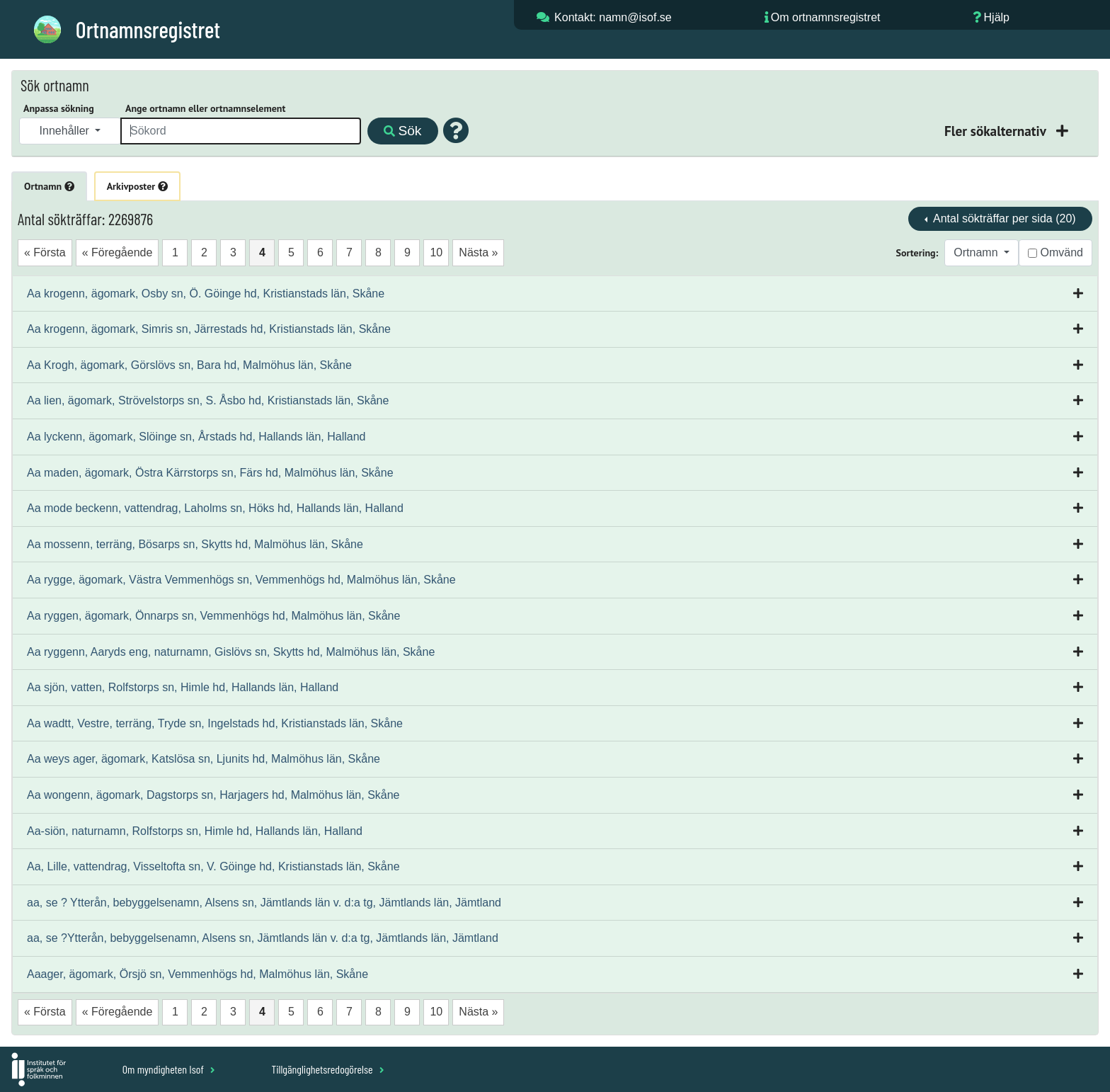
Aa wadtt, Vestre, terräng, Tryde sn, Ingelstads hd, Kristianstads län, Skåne (215, 723)
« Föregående (117, 252)
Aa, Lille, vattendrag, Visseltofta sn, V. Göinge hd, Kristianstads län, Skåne (213, 866)
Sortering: (917, 252)
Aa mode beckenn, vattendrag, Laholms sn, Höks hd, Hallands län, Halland (215, 508)
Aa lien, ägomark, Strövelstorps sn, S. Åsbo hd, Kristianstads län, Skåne (208, 400)
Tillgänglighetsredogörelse (327, 1069)
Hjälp (996, 17)
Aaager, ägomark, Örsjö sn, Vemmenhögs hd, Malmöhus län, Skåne (197, 974)
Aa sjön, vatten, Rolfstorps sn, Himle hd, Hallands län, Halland (182, 687)
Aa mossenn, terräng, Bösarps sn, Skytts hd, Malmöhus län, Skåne (195, 544)
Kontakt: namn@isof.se (613, 17)
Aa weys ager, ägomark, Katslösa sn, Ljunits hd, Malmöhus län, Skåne (203, 759)
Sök (402, 130)
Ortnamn (49, 186)
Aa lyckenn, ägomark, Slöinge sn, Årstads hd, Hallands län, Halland (196, 437)
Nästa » (478, 252)
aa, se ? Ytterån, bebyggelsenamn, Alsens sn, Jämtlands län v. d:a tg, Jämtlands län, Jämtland (264, 903)
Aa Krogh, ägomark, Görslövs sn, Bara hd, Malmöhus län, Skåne (189, 365)
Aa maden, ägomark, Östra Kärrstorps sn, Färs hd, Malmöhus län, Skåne (210, 473)
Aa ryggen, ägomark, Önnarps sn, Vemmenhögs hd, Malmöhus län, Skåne (213, 616)
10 (436, 252)
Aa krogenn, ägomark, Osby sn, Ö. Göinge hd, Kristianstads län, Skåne (205, 294)
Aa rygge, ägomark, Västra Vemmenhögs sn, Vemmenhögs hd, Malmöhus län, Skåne (241, 580)
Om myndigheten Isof (168, 1069)
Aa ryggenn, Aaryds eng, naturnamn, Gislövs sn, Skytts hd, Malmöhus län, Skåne (231, 652)
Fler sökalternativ (996, 131)
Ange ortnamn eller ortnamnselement (205, 108)
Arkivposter (137, 186)
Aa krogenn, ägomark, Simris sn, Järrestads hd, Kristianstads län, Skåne (209, 329)
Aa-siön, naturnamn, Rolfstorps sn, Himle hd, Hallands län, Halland (194, 831)
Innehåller (66, 131)
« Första (45, 252)
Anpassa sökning (58, 108)
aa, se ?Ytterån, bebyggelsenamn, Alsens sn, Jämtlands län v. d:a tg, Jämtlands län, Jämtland (262, 938)
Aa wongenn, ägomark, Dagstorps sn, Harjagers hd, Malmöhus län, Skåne (213, 795)
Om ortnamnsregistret (826, 17)
